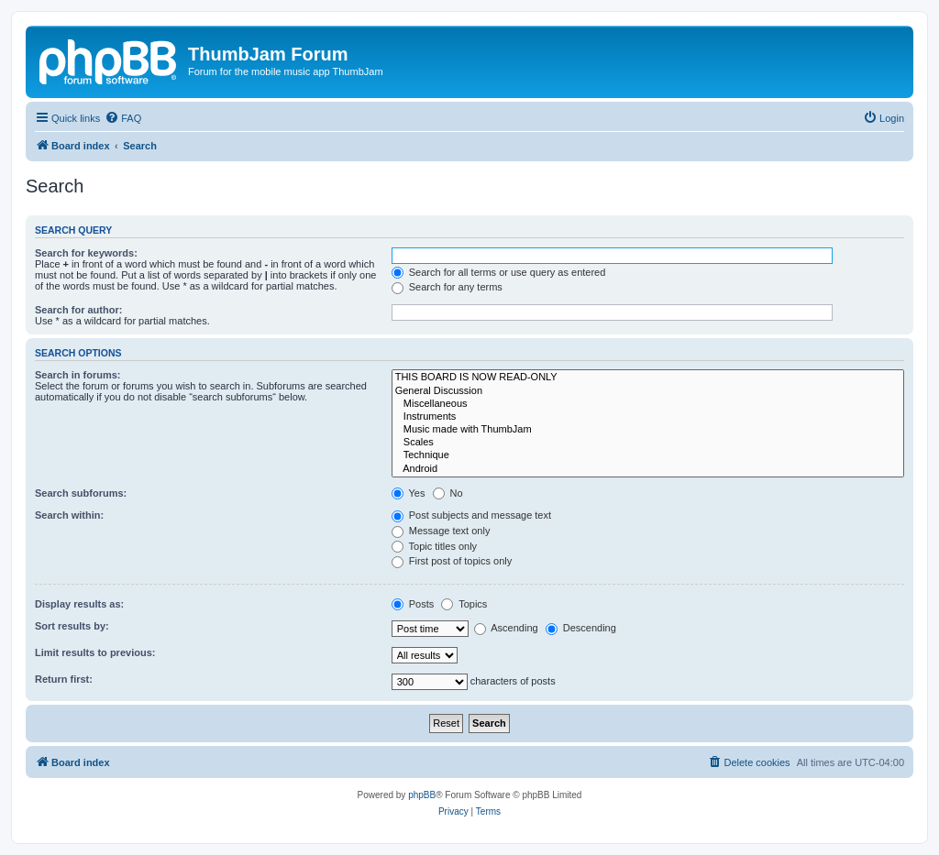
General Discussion (647, 391)
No (448, 493)
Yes (408, 493)
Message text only (441, 530)
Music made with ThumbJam (647, 429)
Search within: (69, 515)
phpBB (422, 795)
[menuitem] (123, 118)
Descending (581, 627)
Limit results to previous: (95, 652)
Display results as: (79, 603)
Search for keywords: (86, 252)
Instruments (647, 417)
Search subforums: (81, 493)
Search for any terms (447, 286)
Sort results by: (72, 625)
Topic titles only (434, 546)
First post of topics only (452, 560)
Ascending (506, 627)
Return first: (64, 679)
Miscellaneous (647, 404)
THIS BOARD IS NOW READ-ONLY (647, 377)
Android (647, 469)
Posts (413, 603)
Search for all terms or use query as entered (499, 272)
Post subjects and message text (471, 515)
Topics (464, 603)
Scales (647, 442)
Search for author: (78, 309)
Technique (647, 455)
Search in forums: (78, 374)
